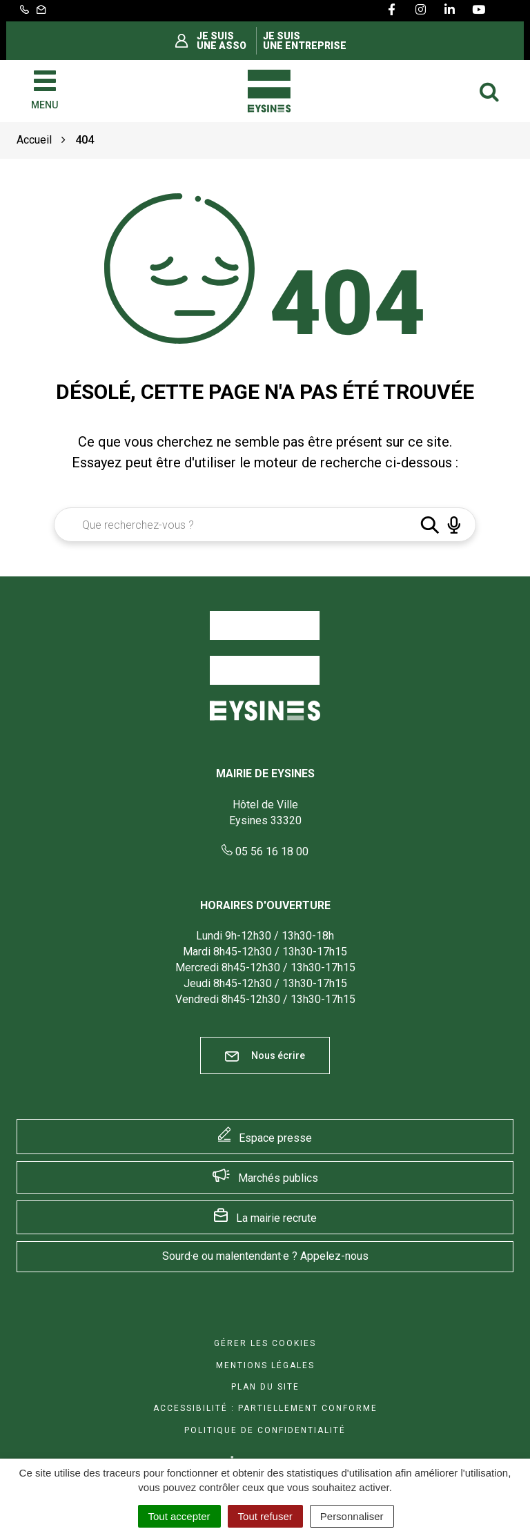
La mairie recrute (276, 1218)
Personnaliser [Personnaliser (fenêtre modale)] (352, 1516)
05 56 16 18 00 (265, 851)
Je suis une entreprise (304, 40)
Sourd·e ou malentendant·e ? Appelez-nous (265, 1256)
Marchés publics (278, 1178)
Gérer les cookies (265, 1343)
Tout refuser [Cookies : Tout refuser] (265, 1516)
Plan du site (265, 1387)
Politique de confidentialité (265, 1430)
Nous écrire (265, 1056)
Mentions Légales (265, 1365)
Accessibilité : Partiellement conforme (265, 1408)
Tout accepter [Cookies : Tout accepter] (179, 1516)
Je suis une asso (221, 40)
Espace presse (275, 1138)
